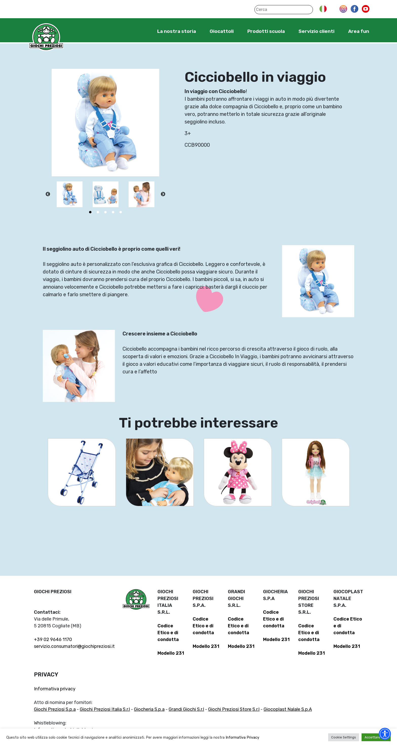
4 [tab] (113, 212)
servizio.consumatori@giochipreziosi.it (74, 646)
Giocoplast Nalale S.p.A (288, 709)
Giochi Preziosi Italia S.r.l (105, 709)
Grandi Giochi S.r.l (186, 709)
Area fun (358, 31)
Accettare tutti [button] (376, 737)
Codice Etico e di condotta (168, 632)
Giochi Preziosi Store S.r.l (234, 709)
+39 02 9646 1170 (53, 639)
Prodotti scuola (266, 31)
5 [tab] (120, 212)
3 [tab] (105, 212)
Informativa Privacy (242, 737)
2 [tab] (98, 212)
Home (141, 31)
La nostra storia (176, 31)
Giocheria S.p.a (149, 709)
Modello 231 (170, 653)
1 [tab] (90, 212)
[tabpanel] (70, 194)
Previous (47, 194)
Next (163, 194)
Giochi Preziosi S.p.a (55, 709)
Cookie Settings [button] (343, 737)
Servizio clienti (316, 31)
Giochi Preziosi (46, 37)
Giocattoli (222, 31)
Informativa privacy (54, 689)
